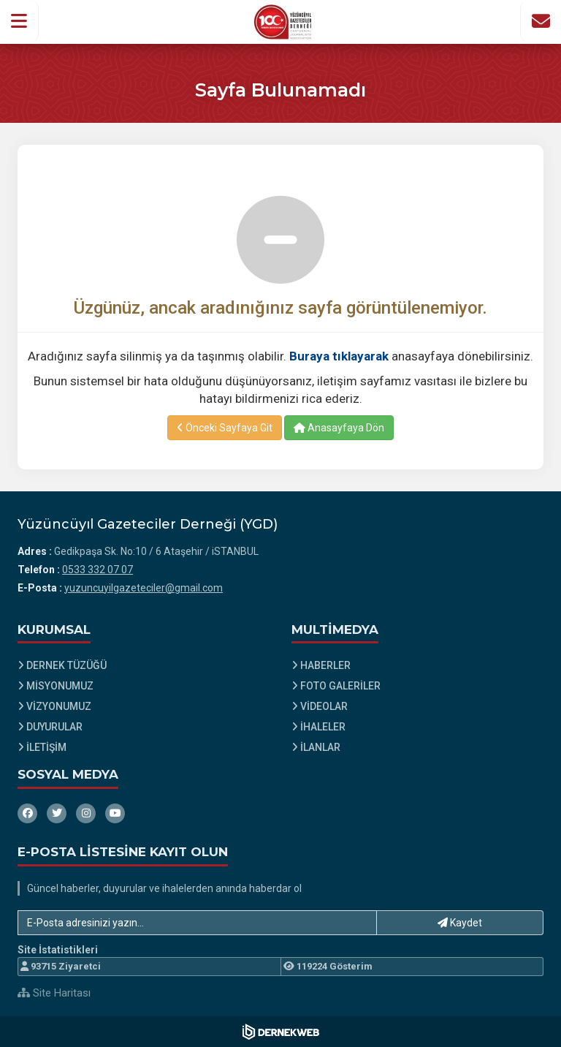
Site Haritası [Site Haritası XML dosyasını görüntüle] (54, 992)
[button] (19, 21)
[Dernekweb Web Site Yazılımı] (280, 1032)
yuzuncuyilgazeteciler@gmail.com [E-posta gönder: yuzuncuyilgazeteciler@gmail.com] (143, 588)
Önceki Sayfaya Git (224, 428)
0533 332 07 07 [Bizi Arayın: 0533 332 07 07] (97, 569)
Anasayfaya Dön (339, 428)
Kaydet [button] (460, 923)
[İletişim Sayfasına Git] (540, 21)
